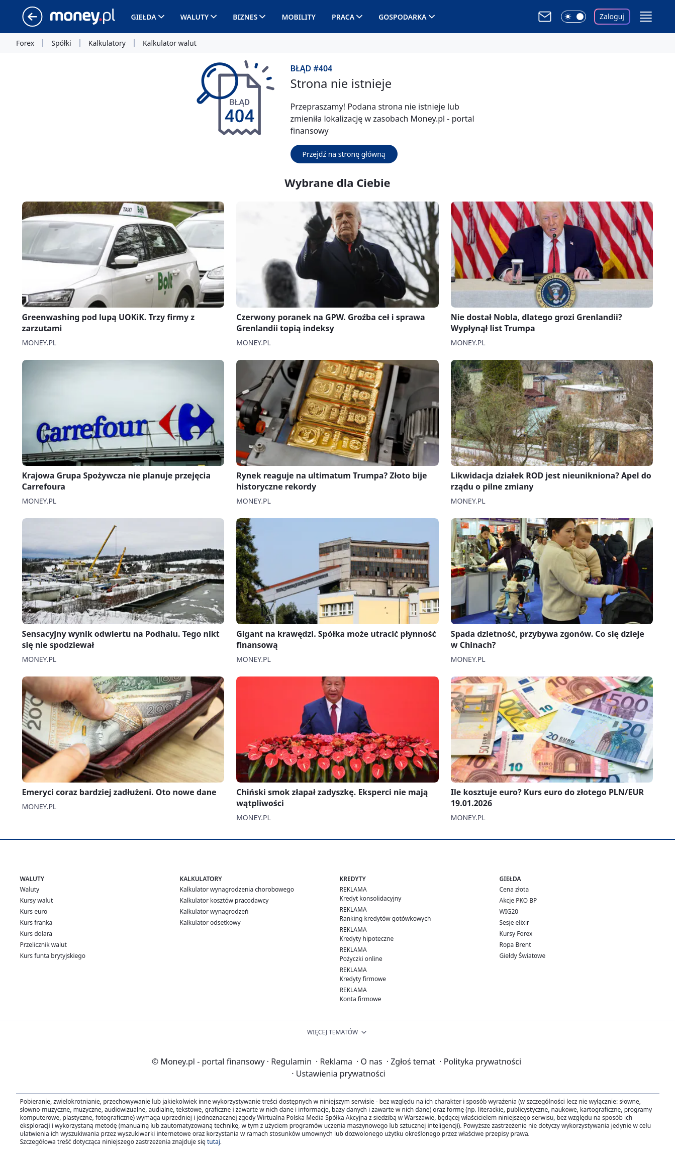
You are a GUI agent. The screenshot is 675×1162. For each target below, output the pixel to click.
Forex (25, 43)
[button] (646, 17)
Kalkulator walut (170, 43)
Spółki (61, 43)
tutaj (213, 1141)
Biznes (245, 17)
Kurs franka (36, 922)
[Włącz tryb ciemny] (573, 17)
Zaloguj (612, 16)
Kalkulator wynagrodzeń (214, 911)
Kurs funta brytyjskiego (52, 955)
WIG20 (509, 911)
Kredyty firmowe (363, 979)
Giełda (143, 17)
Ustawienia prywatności (338, 1073)
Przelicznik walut (43, 944)
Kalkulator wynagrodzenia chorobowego (237, 889)
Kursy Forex (516, 933)
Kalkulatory (107, 43)
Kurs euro (34, 911)
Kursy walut (36, 900)
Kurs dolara (36, 933)
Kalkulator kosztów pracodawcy (224, 900)
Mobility (298, 17)
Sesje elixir (514, 922)
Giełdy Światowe (523, 955)
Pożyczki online (361, 958)
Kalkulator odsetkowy (210, 922)
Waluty (194, 17)
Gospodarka (402, 17)
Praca (343, 17)
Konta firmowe (360, 999)
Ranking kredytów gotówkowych (385, 918)
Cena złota (514, 889)
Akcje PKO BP (518, 900)
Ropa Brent (515, 944)
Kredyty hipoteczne (367, 938)
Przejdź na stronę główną (344, 154)
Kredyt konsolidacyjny (371, 898)
